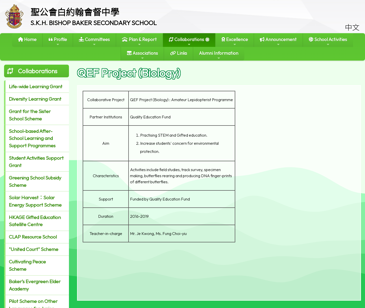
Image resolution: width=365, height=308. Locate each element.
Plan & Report (139, 41)
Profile (58, 41)
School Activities (328, 41)
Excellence (235, 41)
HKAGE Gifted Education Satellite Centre (35, 221)
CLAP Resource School (33, 237)
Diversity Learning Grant (35, 99)
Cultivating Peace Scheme (27, 265)
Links (178, 53)
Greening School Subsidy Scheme (35, 181)
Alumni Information (218, 55)
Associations (142, 55)
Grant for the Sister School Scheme (30, 115)
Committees (94, 41)
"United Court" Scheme (33, 249)
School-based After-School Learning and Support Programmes (32, 138)
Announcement (278, 41)
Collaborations (186, 41)
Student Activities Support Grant (36, 161)
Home (27, 39)
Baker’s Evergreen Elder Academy (35, 285)
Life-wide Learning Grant (35, 86)
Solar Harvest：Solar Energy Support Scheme (35, 201)
